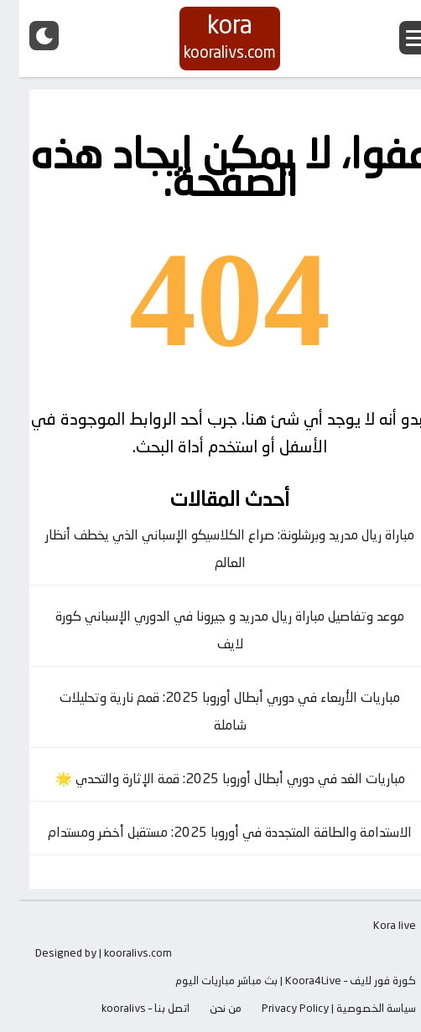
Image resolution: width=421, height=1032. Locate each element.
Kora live (375, 924)
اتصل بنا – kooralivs (126, 1007)
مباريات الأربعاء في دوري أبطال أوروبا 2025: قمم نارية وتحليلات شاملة (210, 711)
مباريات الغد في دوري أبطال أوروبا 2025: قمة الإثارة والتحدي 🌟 (211, 778)
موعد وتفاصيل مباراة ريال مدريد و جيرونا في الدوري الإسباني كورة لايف (210, 630)
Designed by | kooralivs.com (84, 952)
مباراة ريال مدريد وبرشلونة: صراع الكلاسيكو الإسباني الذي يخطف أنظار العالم (210, 548)
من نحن (206, 1007)
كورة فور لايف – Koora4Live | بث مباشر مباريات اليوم (276, 980)
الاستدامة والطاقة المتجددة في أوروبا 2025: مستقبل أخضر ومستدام (210, 832)
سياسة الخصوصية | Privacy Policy (319, 1007)
